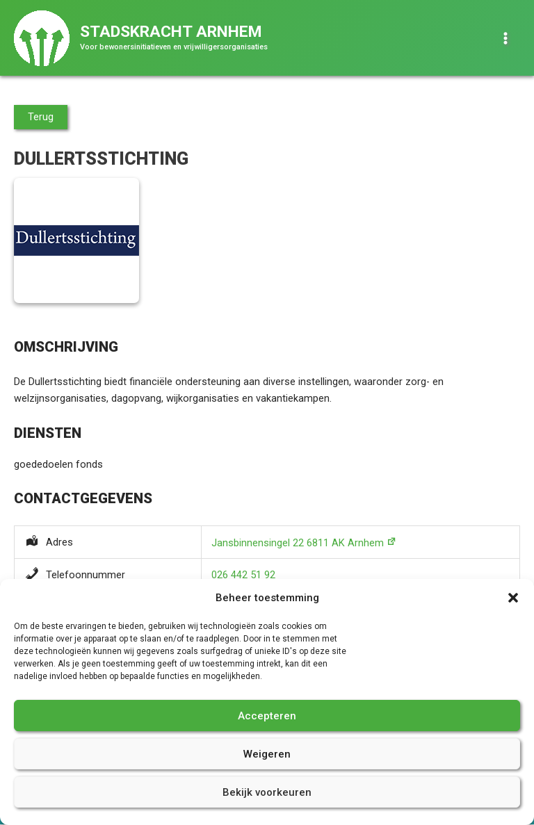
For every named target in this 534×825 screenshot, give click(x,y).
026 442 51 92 (243, 575)
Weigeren (267, 754)
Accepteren (267, 716)
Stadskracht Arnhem (170, 31)
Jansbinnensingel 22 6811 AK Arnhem (297, 543)
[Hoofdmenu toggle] (505, 38)
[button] (513, 598)
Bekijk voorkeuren (267, 792)
